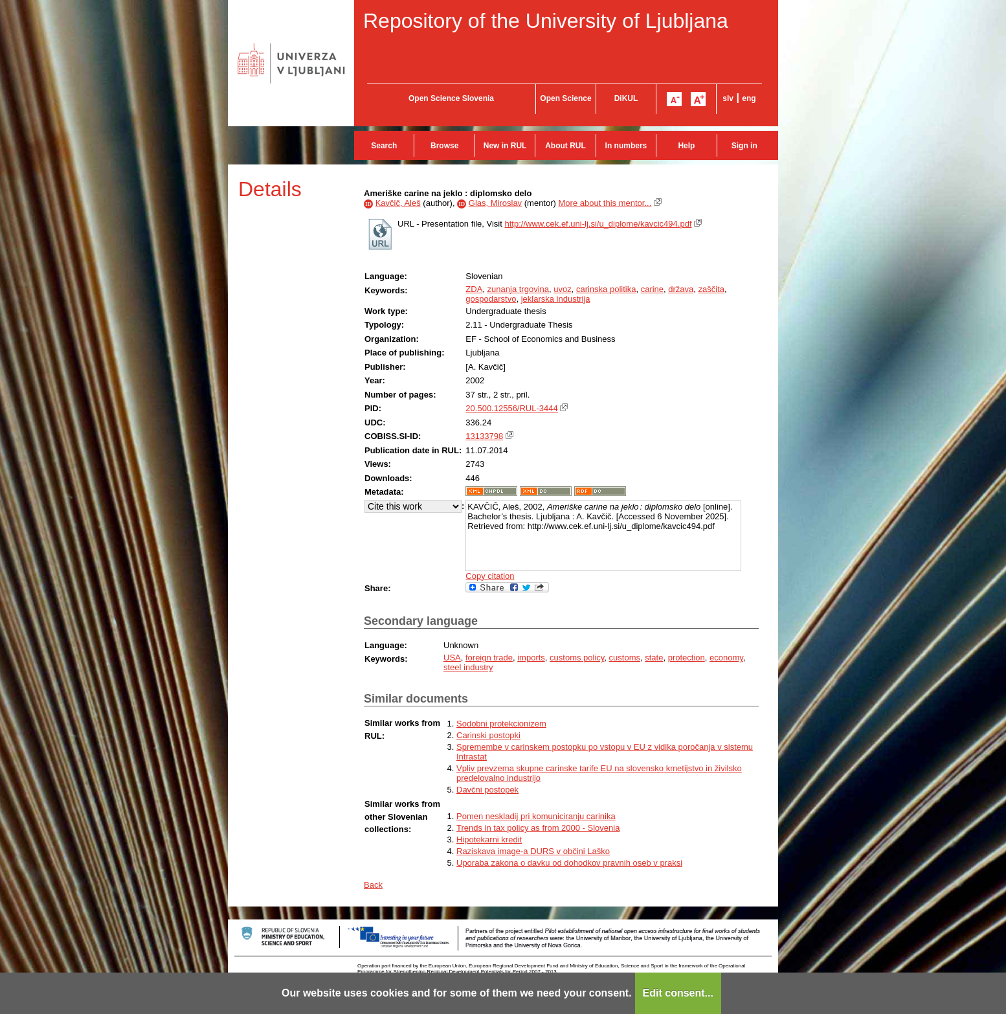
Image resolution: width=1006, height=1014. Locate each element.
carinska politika (606, 289)
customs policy (577, 657)
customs (624, 657)
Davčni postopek (487, 789)
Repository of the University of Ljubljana (545, 20)
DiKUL (626, 98)
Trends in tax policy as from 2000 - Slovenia (538, 828)
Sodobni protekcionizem (501, 723)
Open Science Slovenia (451, 98)
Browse (444, 145)
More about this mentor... (605, 203)
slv (727, 98)
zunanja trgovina (518, 289)
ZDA (473, 289)
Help (686, 145)
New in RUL (505, 145)
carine (652, 289)
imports (531, 657)
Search (384, 145)
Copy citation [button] (489, 576)
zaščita (711, 289)
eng (748, 98)
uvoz (562, 289)
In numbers (626, 145)
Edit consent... (678, 992)
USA (452, 657)
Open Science (565, 98)
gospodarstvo (490, 299)
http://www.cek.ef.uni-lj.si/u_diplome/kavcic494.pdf (597, 224)
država (680, 289)
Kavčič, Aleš (398, 203)
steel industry (468, 667)
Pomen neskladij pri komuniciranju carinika (536, 816)
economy (726, 657)
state (654, 657)
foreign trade (489, 657)
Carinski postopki (488, 735)
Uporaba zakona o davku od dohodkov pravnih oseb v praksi (569, 863)
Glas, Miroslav (495, 203)
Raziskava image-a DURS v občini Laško (533, 851)
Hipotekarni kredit (489, 839)
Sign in (744, 145)
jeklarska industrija (555, 299)
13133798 (484, 436)
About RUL (565, 145)
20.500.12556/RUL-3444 (511, 408)
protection (686, 657)
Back (373, 885)
